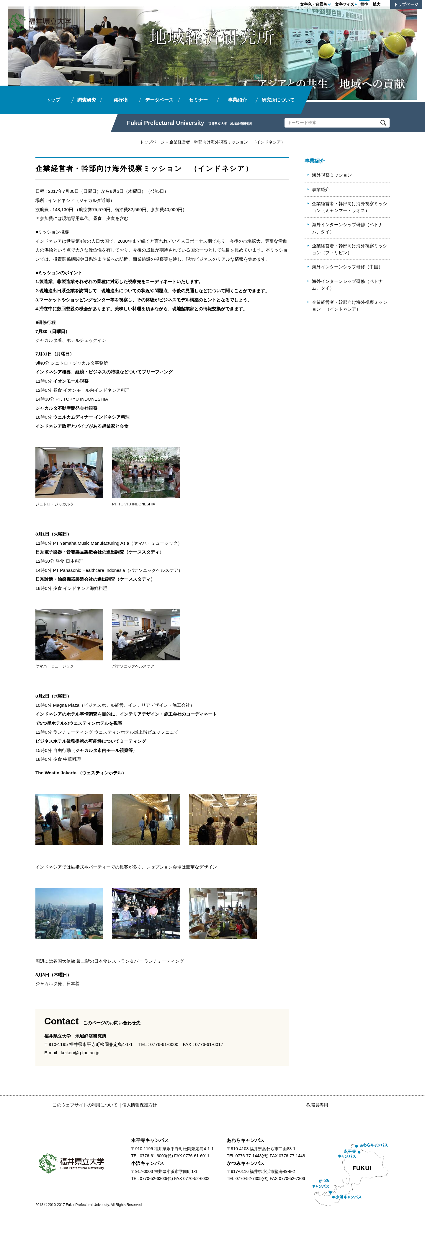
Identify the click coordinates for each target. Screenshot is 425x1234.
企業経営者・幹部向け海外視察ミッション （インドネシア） (349, 305)
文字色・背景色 (313, 4)
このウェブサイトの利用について (85, 1104)
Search (383, 123)
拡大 (376, 4)
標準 (364, 4)
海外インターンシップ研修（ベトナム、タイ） (347, 228)
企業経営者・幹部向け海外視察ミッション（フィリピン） (349, 249)
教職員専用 (317, 1104)
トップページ (406, 4)
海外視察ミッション (332, 174)
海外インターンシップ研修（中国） (347, 266)
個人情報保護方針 (139, 1104)
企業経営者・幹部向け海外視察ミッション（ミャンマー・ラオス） (349, 207)
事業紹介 (321, 189)
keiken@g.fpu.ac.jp (80, 1052)
